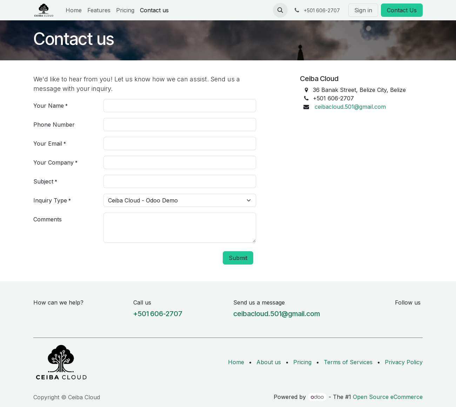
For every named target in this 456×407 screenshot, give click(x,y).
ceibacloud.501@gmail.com (350, 106)
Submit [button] (238, 257)
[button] (280, 10)
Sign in (363, 10)
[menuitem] (74, 10)
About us (268, 362)
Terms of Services (348, 362)
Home (236, 362)
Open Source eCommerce (388, 396)
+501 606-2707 (157, 313)
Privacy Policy (404, 362)
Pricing (302, 362)
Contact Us (402, 10)
